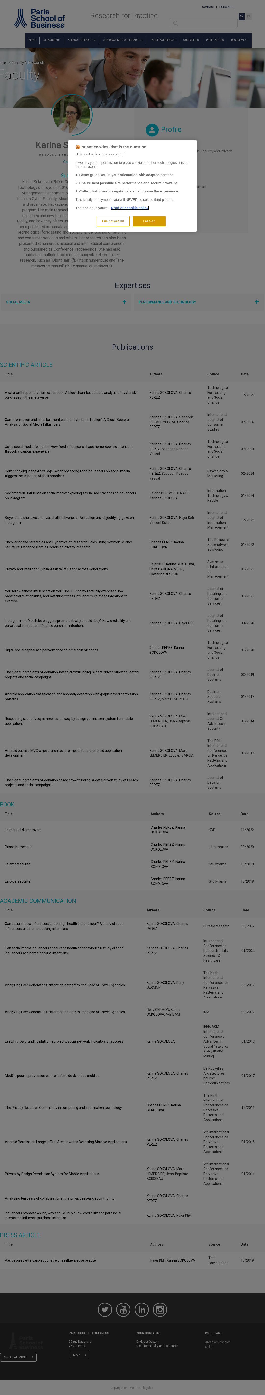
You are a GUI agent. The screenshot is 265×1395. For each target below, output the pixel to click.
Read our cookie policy (129, 208)
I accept (149, 220)
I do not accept (113, 220)
